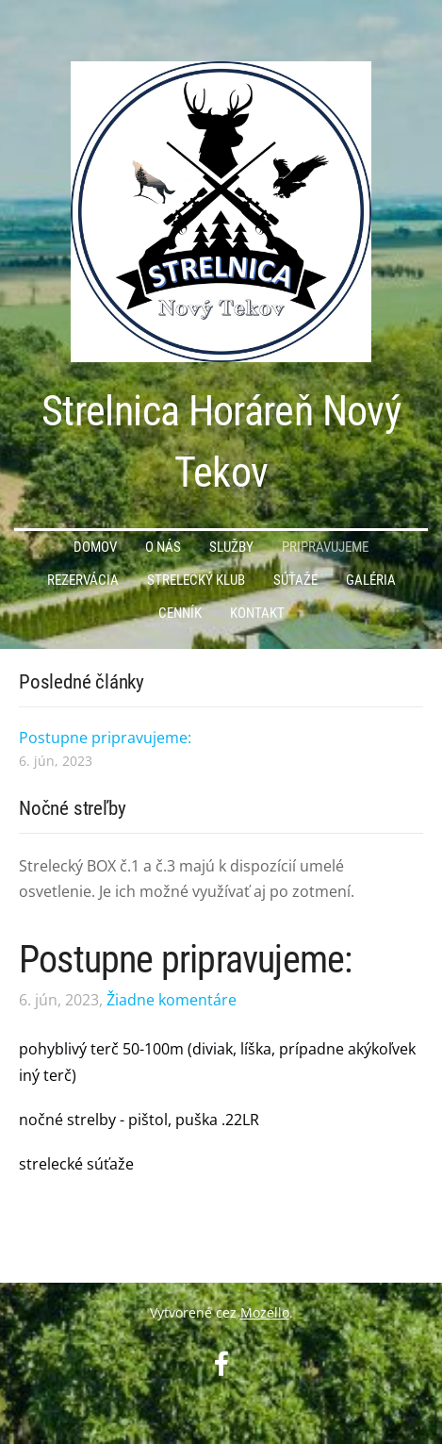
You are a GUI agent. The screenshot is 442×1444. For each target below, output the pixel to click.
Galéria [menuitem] (371, 580)
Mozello (264, 1312)
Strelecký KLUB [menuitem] (196, 580)
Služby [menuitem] (231, 547)
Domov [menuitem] (95, 547)
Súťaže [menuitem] (295, 580)
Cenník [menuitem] (180, 613)
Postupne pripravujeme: (185, 960)
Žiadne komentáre (171, 999)
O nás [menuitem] (163, 547)
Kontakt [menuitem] (257, 613)
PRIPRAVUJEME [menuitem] (325, 547)
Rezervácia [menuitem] (83, 580)
